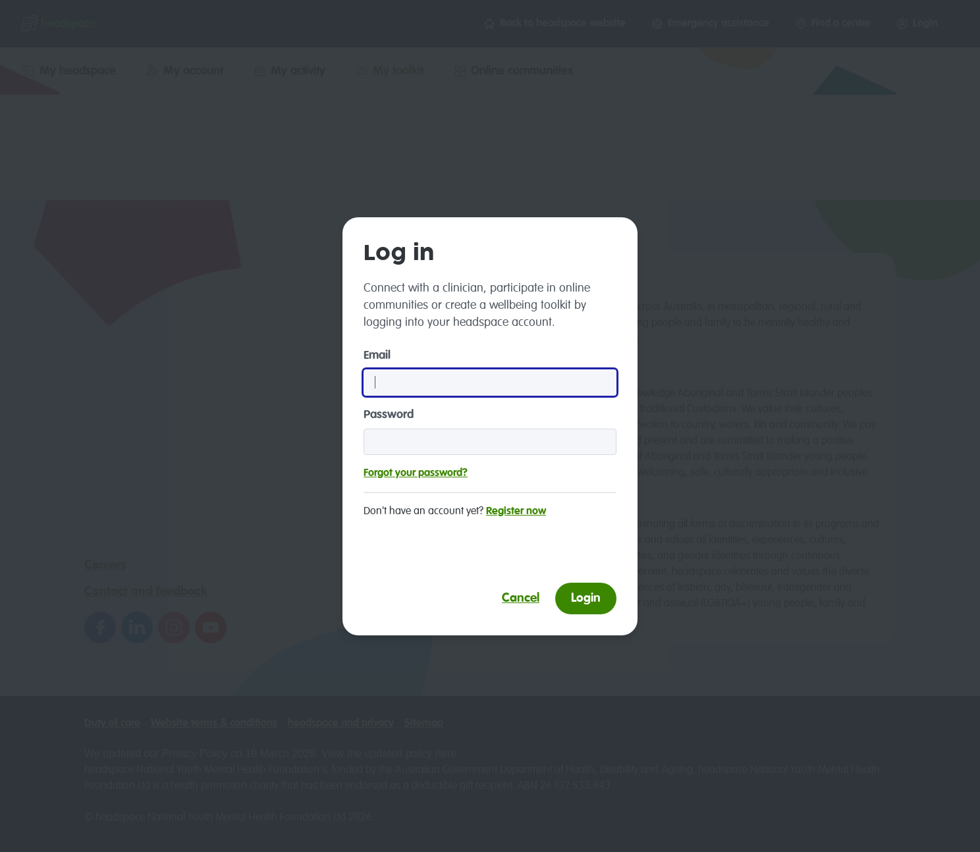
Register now (516, 511)
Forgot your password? (416, 473)
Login (586, 598)
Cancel (520, 598)
